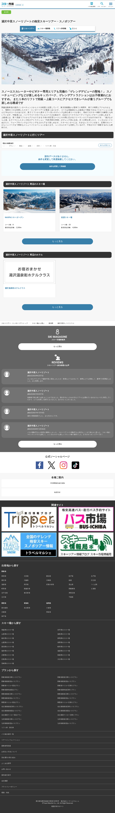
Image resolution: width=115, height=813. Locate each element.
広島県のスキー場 (7, 659)
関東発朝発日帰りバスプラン (11, 677)
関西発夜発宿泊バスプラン (10, 698)
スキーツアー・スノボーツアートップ (14, 323)
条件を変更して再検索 (57, 166)
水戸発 (93, 576)
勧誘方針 (57, 492)
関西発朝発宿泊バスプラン (67, 698)
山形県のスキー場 (7, 634)
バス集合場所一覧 (7, 734)
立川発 (3, 597)
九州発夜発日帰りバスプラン (68, 719)
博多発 (48, 612)
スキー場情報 (24, 28)
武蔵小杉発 (50, 584)
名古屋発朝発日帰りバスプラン (12, 706)
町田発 (3, 588)
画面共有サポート (57, 806)
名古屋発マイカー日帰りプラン (68, 715)
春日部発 (27, 593)
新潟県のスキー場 (7, 646)
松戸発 (71, 576)
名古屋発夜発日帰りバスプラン (68, 706)
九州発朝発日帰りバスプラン (11, 719)
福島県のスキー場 (64, 634)
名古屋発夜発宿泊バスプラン (68, 711)
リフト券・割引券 (7, 727)
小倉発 (48, 608)
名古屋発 (27, 608)
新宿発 (3, 576)
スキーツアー (7, 28)
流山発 (71, 584)
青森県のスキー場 (7, 630)
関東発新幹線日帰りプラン (67, 690)
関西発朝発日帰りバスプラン (11, 694)
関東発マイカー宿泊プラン (10, 685)
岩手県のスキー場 (64, 630)
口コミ (53, 28)
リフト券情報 (40, 28)
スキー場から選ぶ (38, 323)
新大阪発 (4, 608)
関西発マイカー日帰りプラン (68, 702)
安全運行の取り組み (8, 757)
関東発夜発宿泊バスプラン (67, 681)
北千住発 (4, 593)
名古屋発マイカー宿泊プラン (11, 715)
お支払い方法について (9, 751)
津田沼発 (72, 593)
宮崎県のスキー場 (7, 663)
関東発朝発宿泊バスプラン (10, 681)
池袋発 (3, 584)
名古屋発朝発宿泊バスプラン (11, 711)
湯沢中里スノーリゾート (66, 323)
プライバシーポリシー (9, 787)
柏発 (70, 580)
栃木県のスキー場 (7, 638)
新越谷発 (27, 588)
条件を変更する (105, 145)
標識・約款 (5, 792)
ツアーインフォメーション (10, 740)
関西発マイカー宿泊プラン (10, 702)
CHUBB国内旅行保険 (57, 483)
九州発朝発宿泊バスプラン (10, 723)
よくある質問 (6, 763)
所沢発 (26, 584)
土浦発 (93, 588)
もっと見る (57, 346)
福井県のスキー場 (7, 651)
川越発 (26, 580)
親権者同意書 (6, 746)
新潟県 (51, 323)
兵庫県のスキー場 (7, 655)
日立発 (93, 580)
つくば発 (94, 584)
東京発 (3, 580)
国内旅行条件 (6, 775)
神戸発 (3, 616)
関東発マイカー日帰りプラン (68, 685)
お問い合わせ (6, 769)
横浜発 (48, 576)
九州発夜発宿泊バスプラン (67, 723)
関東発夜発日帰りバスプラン (68, 677)
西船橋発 (72, 588)
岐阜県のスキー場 (64, 646)
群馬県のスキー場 (64, 638)
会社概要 (4, 781)
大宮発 (26, 576)
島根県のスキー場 (64, 655)
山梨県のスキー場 (7, 642)
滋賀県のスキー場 (64, 651)
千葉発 (71, 597)
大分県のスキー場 (64, 659)
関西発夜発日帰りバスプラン (68, 694)
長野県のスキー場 (64, 642)
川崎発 (48, 580)
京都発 (3, 612)
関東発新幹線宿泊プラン (10, 690)
